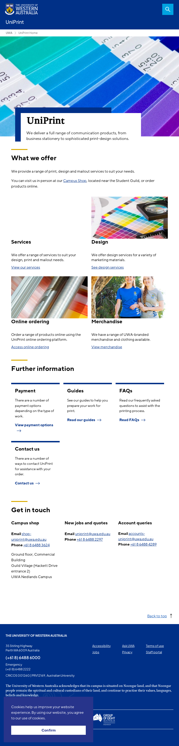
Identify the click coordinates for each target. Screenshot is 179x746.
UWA (9, 33)
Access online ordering (30, 347)
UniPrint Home (28, 33)
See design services (107, 267)
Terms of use (155, 646)
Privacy (127, 652)
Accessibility (101, 646)
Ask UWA (128, 646)
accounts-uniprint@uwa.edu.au (135, 536)
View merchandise (106, 347)
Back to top (157, 616)
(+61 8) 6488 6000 (23, 657)
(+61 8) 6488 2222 (18, 669)
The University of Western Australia (36, 635)
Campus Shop (74, 180)
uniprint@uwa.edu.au (92, 533)
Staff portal (154, 652)
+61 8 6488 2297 (90, 539)
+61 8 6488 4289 (143, 544)
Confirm (48, 730)
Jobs (95, 652)
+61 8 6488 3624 (36, 545)
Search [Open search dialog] (167, 9)
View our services (25, 267)
